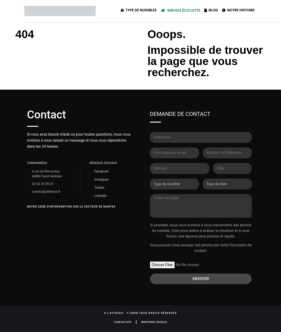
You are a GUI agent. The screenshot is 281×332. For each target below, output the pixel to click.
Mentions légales (154, 322)
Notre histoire (238, 10)
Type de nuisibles (138, 10)
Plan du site (122, 322)
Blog (211, 10)
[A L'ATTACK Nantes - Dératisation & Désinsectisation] (80, 248)
